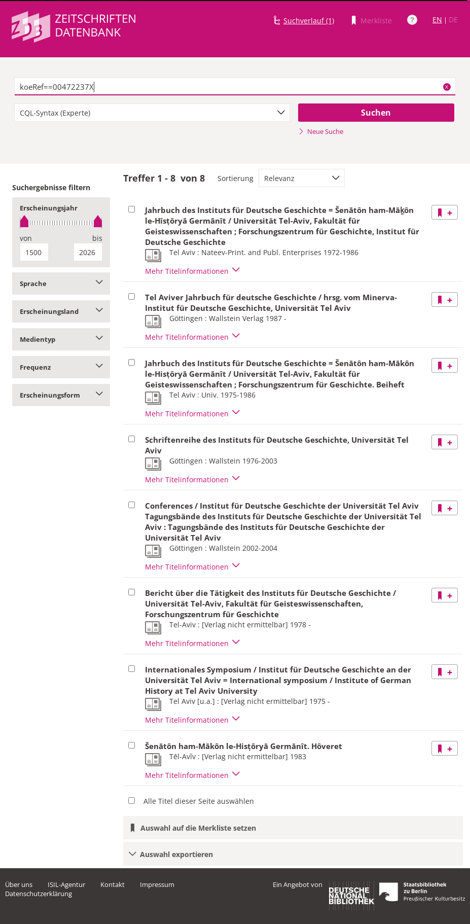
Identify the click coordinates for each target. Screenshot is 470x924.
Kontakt (112, 884)
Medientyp (61, 339)
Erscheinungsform (61, 395)
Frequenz (61, 367)
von (26, 238)
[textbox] (235, 87)
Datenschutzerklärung (38, 893)
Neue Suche (320, 131)
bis (97, 238)
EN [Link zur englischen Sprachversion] (437, 19)
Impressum (157, 884)
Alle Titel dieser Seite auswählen (198, 801)
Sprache (61, 283)
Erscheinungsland (61, 311)
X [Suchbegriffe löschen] (446, 86)
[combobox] (152, 112)
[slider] (61, 223)
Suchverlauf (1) (308, 20)
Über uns (18, 884)
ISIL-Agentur (66, 884)
